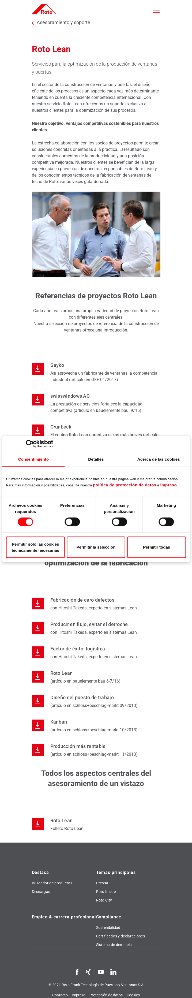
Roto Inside (106, 891)
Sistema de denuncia (114, 945)
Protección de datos (106, 995)
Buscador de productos (52, 883)
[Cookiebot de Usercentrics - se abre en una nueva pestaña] (29, 444)
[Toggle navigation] (156, 10)
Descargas (41, 891)
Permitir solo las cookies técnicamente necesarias (35, 547)
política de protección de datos (124, 485)
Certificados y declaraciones (120, 936)
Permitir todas (156, 547)
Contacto (60, 995)
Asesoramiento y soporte (63, 22)
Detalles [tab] (96, 459)
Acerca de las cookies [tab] (158, 459)
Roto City (104, 900)
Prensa (102, 883)
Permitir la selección (96, 547)
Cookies (133, 995)
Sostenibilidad (108, 927)
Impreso (78, 995)
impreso (168, 485)
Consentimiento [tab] (33, 459)
